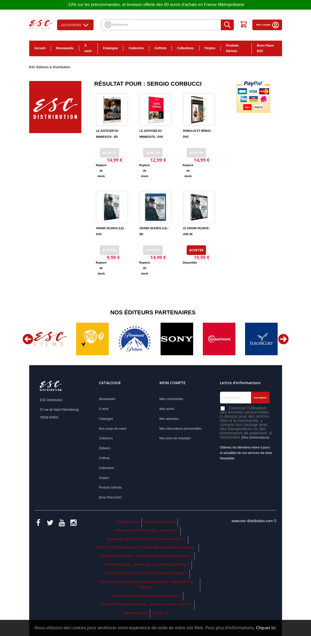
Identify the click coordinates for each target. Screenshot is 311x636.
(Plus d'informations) (255, 437)
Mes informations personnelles (181, 429)
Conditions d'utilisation (159, 522)
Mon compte (267, 24)
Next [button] (283, 339)
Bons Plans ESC (265, 48)
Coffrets (161, 48)
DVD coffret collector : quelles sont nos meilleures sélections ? (146, 564)
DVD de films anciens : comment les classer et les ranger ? (146, 573)
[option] (50, 339)
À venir (88, 48)
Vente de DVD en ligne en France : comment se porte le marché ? (146, 604)
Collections (185, 48)
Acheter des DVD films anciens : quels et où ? (146, 530)
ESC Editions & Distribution (49, 67)
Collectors (136, 48)
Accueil (39, 48)
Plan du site (161, 613)
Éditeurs (104, 448)
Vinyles (210, 48)
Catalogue (110, 48)
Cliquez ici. (266, 628)
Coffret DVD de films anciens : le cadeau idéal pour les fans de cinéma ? (146, 547)
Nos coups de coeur (112, 429)
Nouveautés (65, 48)
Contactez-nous (128, 522)
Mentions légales (135, 613)
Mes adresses (169, 419)
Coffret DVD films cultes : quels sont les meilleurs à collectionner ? (146, 556)
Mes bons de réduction (175, 438)
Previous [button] (28, 339)
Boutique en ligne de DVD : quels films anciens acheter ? (146, 539)
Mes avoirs (167, 409)
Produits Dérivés (232, 48)
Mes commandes (171, 399)
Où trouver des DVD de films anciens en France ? (146, 596)
